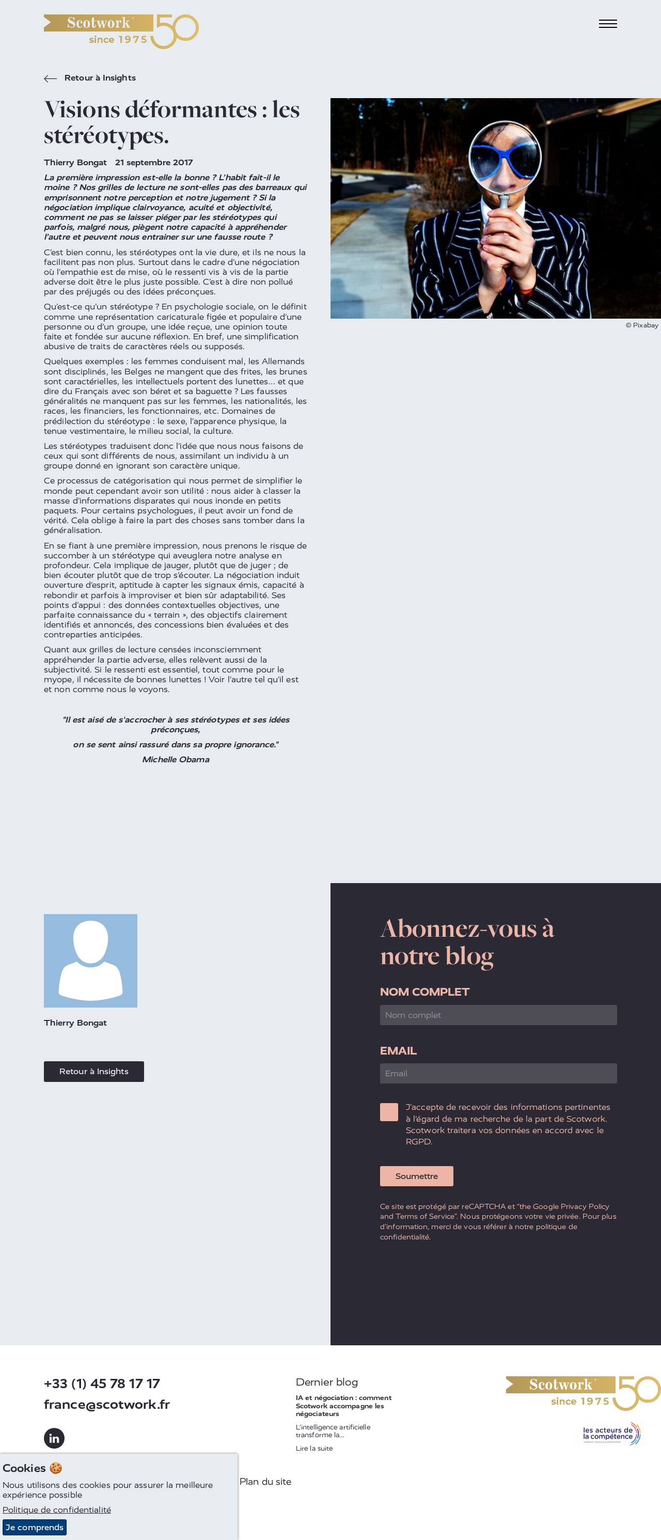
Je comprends (35, 1527)
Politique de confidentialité (57, 1510)
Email (398, 1050)
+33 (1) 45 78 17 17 (102, 1383)
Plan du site (265, 1481)
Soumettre (417, 1176)
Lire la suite (314, 1448)
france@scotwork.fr (107, 1404)
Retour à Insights (90, 79)
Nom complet (425, 991)
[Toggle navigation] (608, 24)
